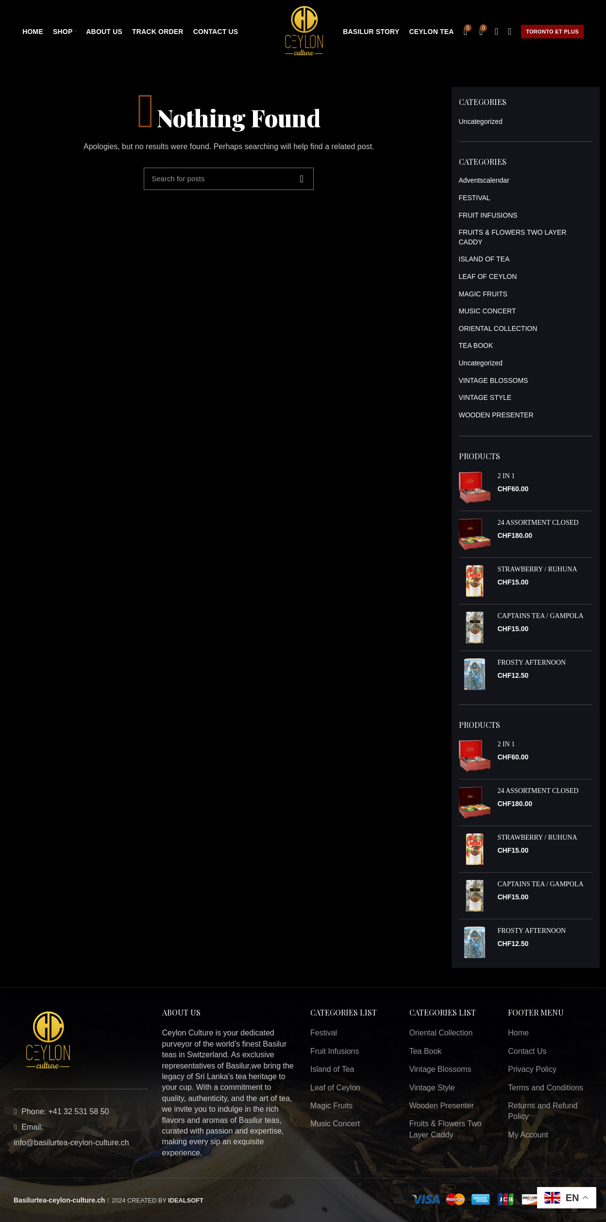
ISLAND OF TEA (484, 259)
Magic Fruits (331, 1106)
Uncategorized (481, 121)
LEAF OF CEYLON (488, 276)
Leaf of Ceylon (335, 1088)
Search (301, 179)
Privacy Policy (532, 1069)
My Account (528, 1135)
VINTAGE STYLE (485, 397)
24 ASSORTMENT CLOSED (538, 522)
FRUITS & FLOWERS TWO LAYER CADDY (513, 237)
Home (518, 1033)
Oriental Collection (441, 1033)
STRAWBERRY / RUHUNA (537, 569)
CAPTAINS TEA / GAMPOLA (541, 616)
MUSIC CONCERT (487, 311)
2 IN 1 (506, 476)
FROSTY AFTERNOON (532, 662)
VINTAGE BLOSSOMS (493, 380)
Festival (323, 1033)
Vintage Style (432, 1088)
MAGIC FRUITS (483, 294)
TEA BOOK (476, 345)
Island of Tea (332, 1069)
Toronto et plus (552, 31)
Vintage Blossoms (440, 1069)
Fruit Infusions (334, 1051)
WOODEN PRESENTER (496, 415)
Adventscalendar (484, 180)
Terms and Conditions (545, 1088)
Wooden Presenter (441, 1106)
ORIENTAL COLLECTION (498, 328)
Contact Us (527, 1051)
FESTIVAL (474, 198)
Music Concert (335, 1123)
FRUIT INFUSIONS (488, 215)
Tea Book (425, 1051)
